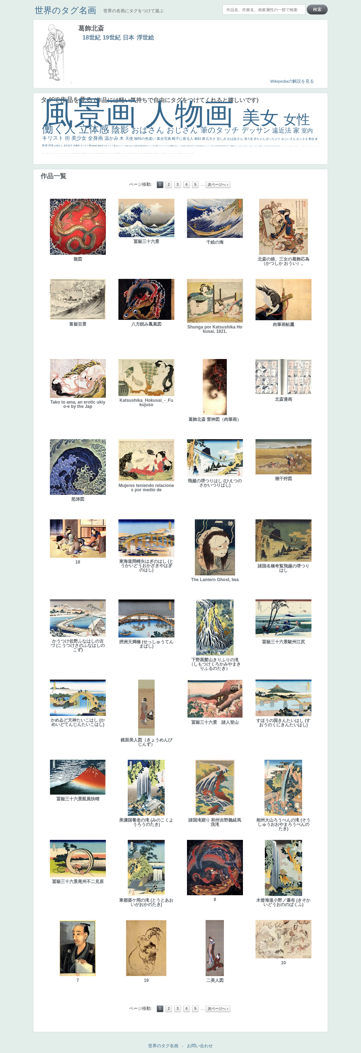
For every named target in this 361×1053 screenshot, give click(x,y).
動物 (100, 145)
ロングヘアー (208, 146)
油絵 (216, 146)
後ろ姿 (249, 139)
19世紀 (112, 38)
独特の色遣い (145, 139)
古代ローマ (228, 146)
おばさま (131, 146)
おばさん (149, 129)
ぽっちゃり (273, 139)
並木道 (67, 145)
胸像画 (232, 146)
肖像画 (76, 145)
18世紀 (91, 38)
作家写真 (188, 146)
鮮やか (213, 146)
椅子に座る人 (183, 139)
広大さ (211, 139)
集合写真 (164, 139)
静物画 (94, 145)
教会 (312, 139)
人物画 (193, 113)
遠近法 (282, 130)
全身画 (96, 138)
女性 (296, 119)
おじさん (183, 130)
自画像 (140, 146)
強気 (126, 146)
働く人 (60, 129)
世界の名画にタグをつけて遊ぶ (133, 11)
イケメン (162, 146)
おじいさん (288, 139)
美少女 (79, 138)
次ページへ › (218, 185)
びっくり (179, 146)
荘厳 (175, 146)
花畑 (182, 146)
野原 (224, 146)
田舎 (51, 145)
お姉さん (59, 145)
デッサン (257, 130)
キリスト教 (86, 145)
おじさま (302, 139)
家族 (221, 146)
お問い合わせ (200, 1046)
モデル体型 (196, 146)
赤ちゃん (260, 139)
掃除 (157, 146)
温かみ (112, 138)
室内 (307, 131)
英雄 (219, 146)
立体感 (95, 129)
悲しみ (222, 139)
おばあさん (235, 139)
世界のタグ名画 (65, 10)
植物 (136, 146)
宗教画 (171, 146)
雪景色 (144, 146)
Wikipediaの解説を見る (292, 81)
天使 (129, 138)
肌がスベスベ (120, 146)
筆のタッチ (221, 130)
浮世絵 (145, 38)
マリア (111, 145)
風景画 (93, 113)
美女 (262, 117)
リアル (167, 146)
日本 (128, 38)
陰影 (121, 129)
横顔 (198, 139)
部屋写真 (201, 146)
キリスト (53, 138)
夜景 (192, 146)
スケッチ (150, 146)
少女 (106, 145)
